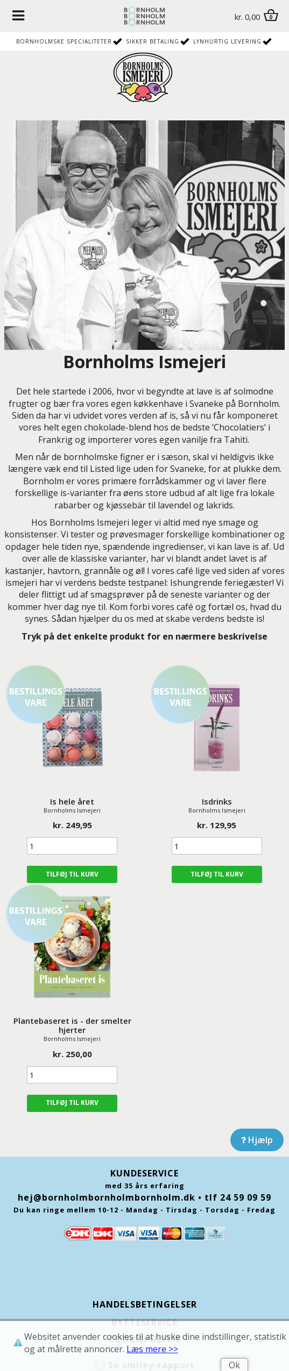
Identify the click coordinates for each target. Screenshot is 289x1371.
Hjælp (257, 1140)
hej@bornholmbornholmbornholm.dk (106, 1197)
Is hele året (72, 801)
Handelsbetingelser (145, 1304)
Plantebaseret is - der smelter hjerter (72, 1025)
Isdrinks (217, 801)
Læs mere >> (152, 1349)
